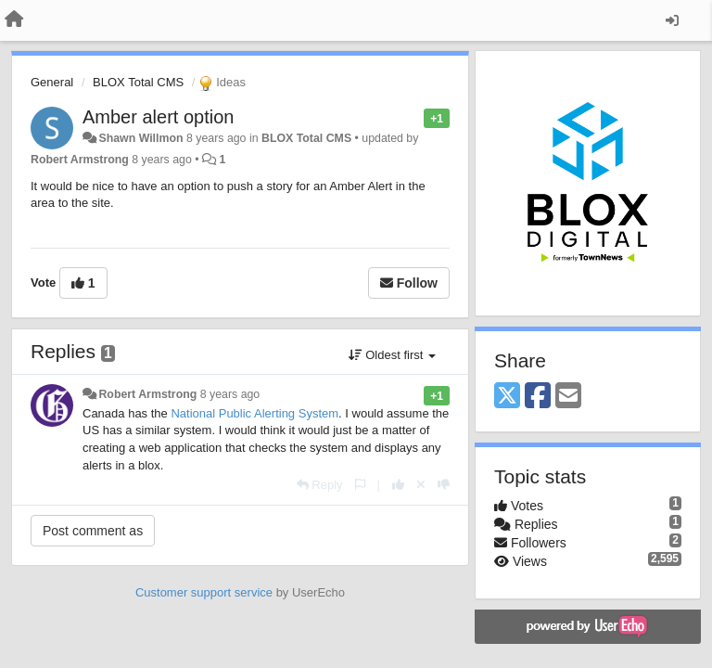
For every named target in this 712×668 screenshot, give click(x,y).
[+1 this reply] (398, 485)
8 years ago (230, 394)
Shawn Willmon (140, 138)
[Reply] (320, 485)
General (52, 82)
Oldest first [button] (392, 355)
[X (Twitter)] (507, 396)
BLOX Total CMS (138, 82)
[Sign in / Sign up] (672, 20)
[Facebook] (538, 396)
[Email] (568, 396)
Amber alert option (158, 117)
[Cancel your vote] (421, 485)
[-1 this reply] (444, 485)
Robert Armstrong (80, 159)
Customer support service (204, 592)
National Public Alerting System (254, 413)
